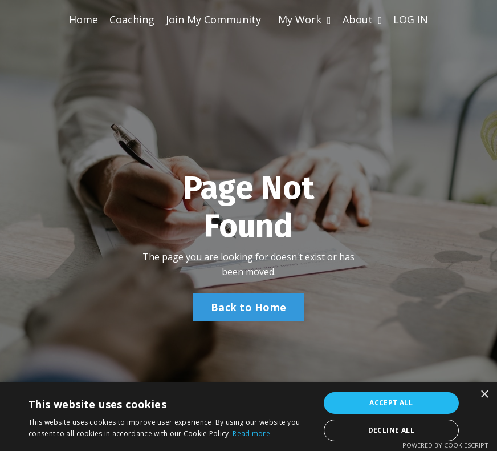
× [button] (484, 394)
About (362, 19)
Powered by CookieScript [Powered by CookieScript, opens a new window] (445, 445)
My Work (304, 19)
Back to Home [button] (248, 307)
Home (83, 19)
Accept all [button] (391, 403)
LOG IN (410, 19)
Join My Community (213, 19)
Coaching (131, 19)
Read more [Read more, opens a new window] (251, 433)
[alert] (248, 416)
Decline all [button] (391, 430)
